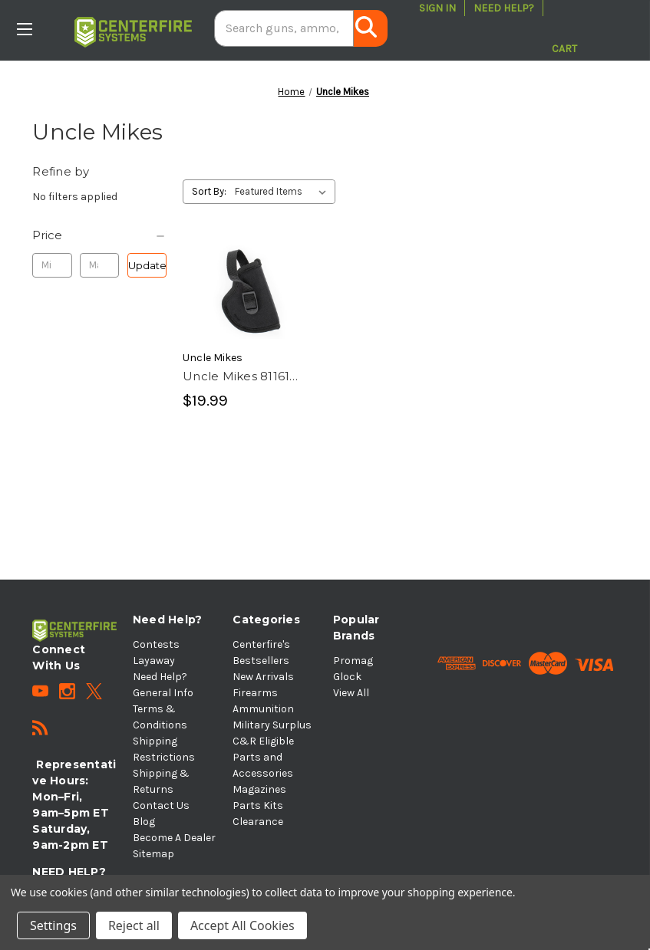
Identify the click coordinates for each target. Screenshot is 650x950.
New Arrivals (263, 676)
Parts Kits (258, 805)
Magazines (259, 789)
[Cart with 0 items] (564, 28)
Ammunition (263, 708)
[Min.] (51, 265)
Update (147, 265)
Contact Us (161, 805)
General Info (163, 692)
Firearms (255, 692)
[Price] (99, 235)
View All (351, 692)
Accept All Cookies (242, 925)
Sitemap (153, 853)
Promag (353, 660)
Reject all (134, 925)
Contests (156, 644)
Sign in (437, 8)
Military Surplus (272, 724)
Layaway (154, 660)
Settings (53, 925)
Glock (347, 676)
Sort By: (209, 191)
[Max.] (99, 265)
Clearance (258, 821)
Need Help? (503, 8)
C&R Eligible (263, 741)
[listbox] (284, 191)
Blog (144, 821)
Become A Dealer (174, 837)
